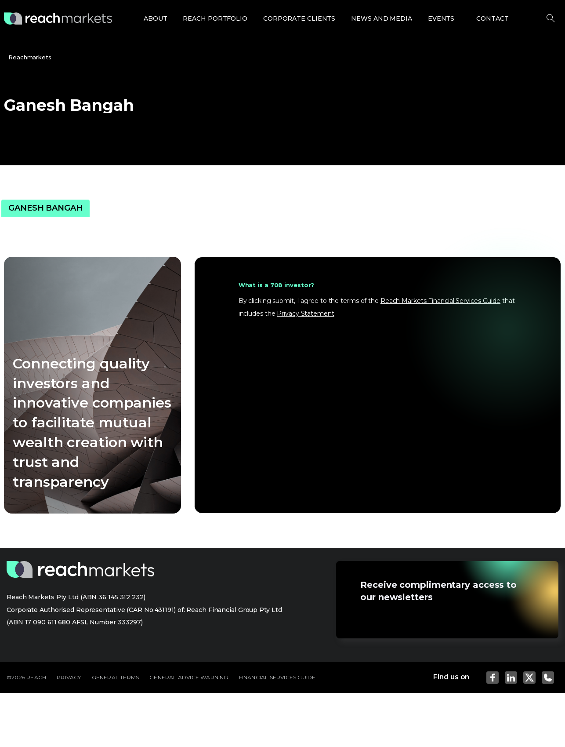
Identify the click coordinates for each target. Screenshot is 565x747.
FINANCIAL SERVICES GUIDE (277, 677)
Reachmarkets (29, 57)
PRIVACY (69, 677)
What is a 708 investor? (277, 284)
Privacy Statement (305, 313)
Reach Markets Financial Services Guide (440, 301)
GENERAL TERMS (115, 677)
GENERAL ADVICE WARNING (188, 677)
